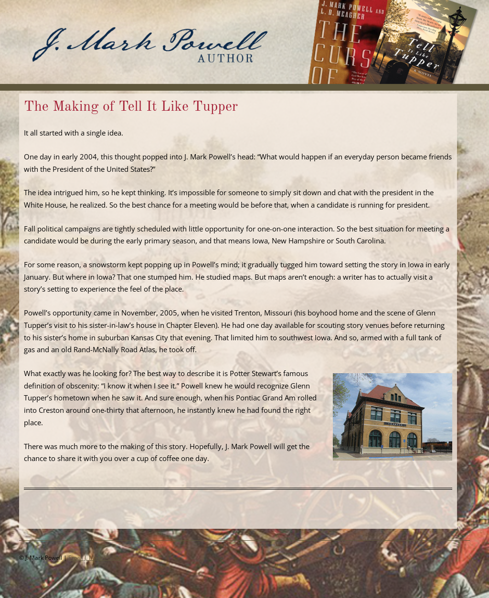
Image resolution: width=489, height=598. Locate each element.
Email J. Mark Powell (94, 558)
